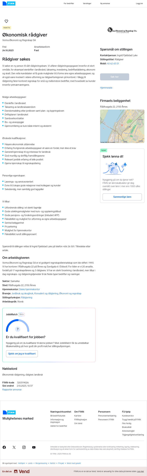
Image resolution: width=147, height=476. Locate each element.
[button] (6, 21)
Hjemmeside (106, 87)
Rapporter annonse (11, 389)
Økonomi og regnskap (70, 293)
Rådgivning (26, 297)
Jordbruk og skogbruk (22, 293)
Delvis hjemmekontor (29, 289)
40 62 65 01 (113, 63)
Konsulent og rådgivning (46, 293)
